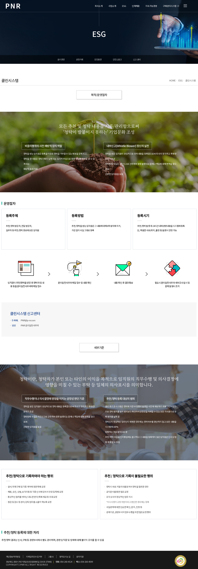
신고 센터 (136, 59)
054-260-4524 (66, 561)
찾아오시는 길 (64, 556)
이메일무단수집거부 (34, 556)
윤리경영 (61, 59)
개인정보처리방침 (13, 556)
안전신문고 (117, 59)
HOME (172, 80)
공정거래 (79, 59)
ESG (180, 80)
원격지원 (79, 556)
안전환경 (97, 59)
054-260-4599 (87, 561)
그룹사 (50, 556)
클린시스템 (190, 80)
